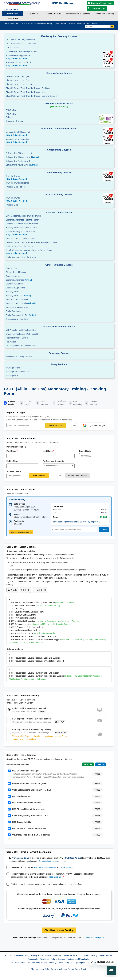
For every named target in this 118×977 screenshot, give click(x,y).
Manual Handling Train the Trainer (59, 233)
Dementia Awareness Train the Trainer (22, 220)
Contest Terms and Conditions (76, 955)
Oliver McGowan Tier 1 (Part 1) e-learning (29, 834)
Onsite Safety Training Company (71, 963)
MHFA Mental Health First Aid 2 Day (21, 330)
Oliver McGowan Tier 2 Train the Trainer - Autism (27, 92)
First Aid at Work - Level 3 (17, 338)
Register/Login (55, 425)
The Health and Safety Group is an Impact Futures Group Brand (58, 969)
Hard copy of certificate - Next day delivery (31, 729)
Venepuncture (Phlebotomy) (59, 134)
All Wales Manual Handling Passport (21, 51)
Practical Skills (12, 205)
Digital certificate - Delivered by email (29, 708)
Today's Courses (58, 959)
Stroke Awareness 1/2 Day (21, 315)
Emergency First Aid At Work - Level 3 (22, 334)
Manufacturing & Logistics (78, 14)
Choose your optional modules (20, 551)
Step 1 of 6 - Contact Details (21, 438)
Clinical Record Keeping (16, 272)
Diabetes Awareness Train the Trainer (22, 224)
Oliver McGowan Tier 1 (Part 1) (19, 76)
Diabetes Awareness (14, 284)
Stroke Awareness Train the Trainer (21, 257)
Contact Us (19, 955)
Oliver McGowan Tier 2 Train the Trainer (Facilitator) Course (31, 242)
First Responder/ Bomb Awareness (21, 346)
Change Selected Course (21, 532)
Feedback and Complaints (77, 959)
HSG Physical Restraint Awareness (26, 809)
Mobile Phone (13, 461)
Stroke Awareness (13, 311)
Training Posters (13, 368)
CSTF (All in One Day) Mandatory (20, 40)
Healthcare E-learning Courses (19, 357)
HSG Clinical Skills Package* (23, 771)
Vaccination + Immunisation (47, 141)
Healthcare (12, 14)
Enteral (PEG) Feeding (15, 288)
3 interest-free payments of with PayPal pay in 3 (76, 522)
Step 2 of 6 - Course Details (20, 489)
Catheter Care (12, 268)
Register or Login (15, 412)
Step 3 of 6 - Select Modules (21, 547)
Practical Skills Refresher (16, 187)
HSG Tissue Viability (19, 822)
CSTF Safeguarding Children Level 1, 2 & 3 (29, 790)
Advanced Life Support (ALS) (59, 64)
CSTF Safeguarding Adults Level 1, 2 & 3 (28, 815)
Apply (104, 530)
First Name (12, 451)
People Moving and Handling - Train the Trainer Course (59, 252)
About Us (9, 955)
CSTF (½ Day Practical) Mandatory (21, 43)
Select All (88, 764)
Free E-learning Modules (17, 764)
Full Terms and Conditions (45, 867)
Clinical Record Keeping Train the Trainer (23, 216)
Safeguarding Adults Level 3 (18, 161)
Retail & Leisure (53, 14)
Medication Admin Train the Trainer (21, 238)
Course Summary (17, 500)
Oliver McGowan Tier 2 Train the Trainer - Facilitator (28, 88)
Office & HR (12, 18)
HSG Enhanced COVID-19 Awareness (27, 828)
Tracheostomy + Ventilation (17, 319)
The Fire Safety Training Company (41, 963)
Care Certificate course (48, 861)
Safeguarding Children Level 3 (19, 153)
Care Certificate (12, 47)
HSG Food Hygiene (19, 796)
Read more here (55, 877)
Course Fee (58, 506)
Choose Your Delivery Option (19, 703)
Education (33, 14)
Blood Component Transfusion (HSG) (27, 783)
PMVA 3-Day (11, 110)
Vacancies (44, 959)
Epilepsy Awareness (14, 292)
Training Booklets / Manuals (17, 372)
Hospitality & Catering (104, 14)
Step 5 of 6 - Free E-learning (21, 755)
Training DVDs (12, 376)
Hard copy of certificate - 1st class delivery (31, 719)
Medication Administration (17, 299)
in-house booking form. (95, 937)
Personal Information (16, 447)
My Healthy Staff (18, 963)
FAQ (27, 955)
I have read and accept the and (42, 867)
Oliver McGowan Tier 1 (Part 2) (19, 80)
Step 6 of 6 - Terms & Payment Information (28, 852)
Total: (55, 517)
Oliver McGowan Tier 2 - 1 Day (19, 84)
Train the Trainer (59, 178)
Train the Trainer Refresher (17, 183)
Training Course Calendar (101, 955)
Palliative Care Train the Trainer (19, 246)
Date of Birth (85, 451)
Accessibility (33, 959)
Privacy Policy (67, 867)
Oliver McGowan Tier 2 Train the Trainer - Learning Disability (31, 96)
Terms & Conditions (53, 955)
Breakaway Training (14, 121)
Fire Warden (11, 342)
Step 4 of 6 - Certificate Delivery (23, 695)
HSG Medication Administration (24, 802)
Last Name (48, 451)
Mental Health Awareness (17, 307)
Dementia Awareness (15, 276)
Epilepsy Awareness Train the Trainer (22, 227)
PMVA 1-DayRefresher (11, 115)
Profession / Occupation (54, 461)
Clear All (100, 764)
